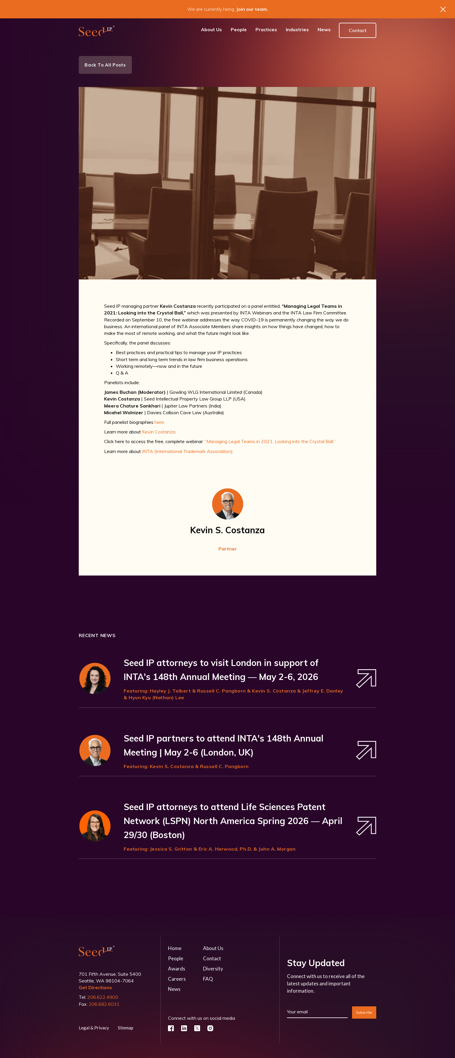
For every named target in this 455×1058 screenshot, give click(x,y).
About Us (213, 948)
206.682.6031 (104, 1004)
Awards (176, 969)
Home (174, 948)
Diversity (213, 969)
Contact (357, 30)
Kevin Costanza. (159, 432)
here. (160, 422)
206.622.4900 (102, 997)
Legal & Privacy (94, 1027)
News (174, 989)
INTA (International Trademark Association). (188, 451)
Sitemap (125, 1027)
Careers (177, 979)
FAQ (208, 979)
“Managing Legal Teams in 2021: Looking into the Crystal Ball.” (270, 441)
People (175, 958)
